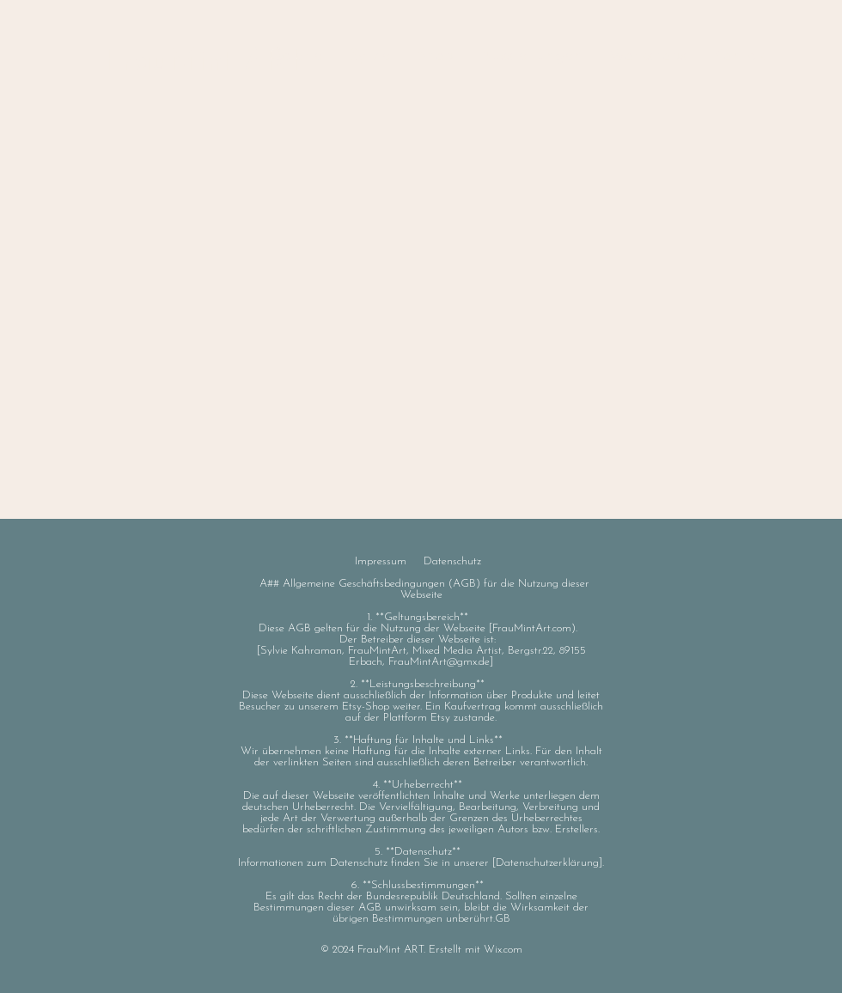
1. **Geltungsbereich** (421, 617)
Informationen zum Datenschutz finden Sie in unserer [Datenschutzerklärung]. (421, 862)
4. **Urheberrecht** (421, 784)
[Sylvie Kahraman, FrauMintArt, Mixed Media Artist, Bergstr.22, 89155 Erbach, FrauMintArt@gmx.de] (421, 656)
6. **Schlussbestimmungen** (421, 885)
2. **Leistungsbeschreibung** (421, 684)
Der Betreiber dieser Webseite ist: (421, 639)
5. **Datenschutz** (421, 851)
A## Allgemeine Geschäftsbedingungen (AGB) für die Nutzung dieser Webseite (424, 589)
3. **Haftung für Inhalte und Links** (421, 740)
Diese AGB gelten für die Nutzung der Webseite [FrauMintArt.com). (421, 628)
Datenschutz (452, 561)
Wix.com (503, 949)
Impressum (380, 561)
